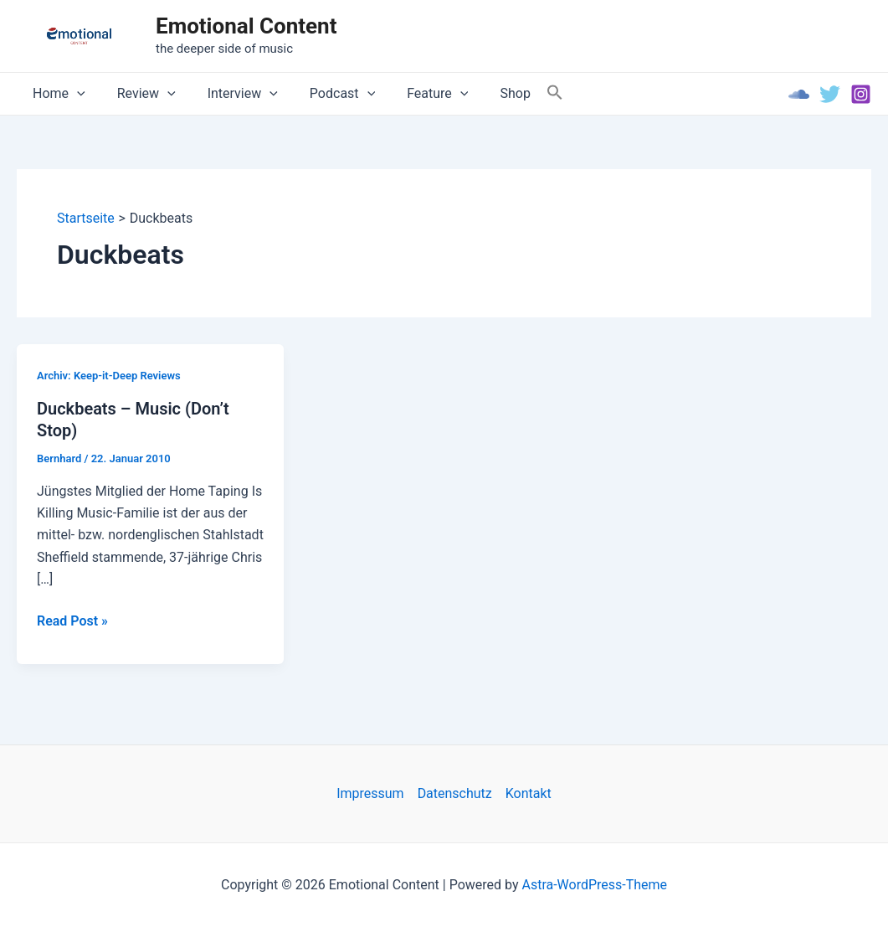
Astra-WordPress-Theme (594, 885)
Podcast (324, 94)
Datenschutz (455, 793)
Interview (230, 94)
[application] (74, 94)
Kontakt (529, 793)
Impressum (370, 793)
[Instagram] (860, 94)
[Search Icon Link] (524, 93)
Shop (487, 93)
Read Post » (72, 621)
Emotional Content (246, 26)
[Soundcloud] (798, 94)
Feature (414, 94)
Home (56, 94)
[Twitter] (829, 94)
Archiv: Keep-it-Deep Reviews (109, 375)
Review (139, 94)
